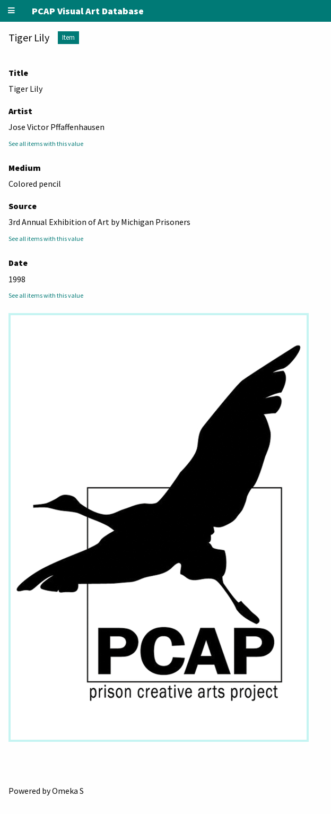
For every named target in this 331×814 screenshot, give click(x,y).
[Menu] (11, 11)
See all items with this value (45, 144)
